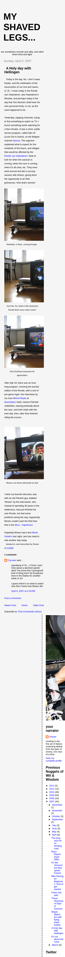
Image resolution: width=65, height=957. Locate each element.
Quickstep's (10, 402)
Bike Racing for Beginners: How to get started (57, 883)
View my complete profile (54, 759)
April (54, 834)
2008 (52, 798)
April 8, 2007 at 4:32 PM (23, 591)
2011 (52, 788)
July (54, 825)
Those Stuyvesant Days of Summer (57, 903)
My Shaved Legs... (21, 26)
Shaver (52, 736)
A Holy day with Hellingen (17, 70)
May (54, 831)
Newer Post (10, 605)
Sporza (16, 140)
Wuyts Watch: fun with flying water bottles (56, 918)
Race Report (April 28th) (56, 855)
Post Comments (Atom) (30, 611)
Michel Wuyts (19, 398)
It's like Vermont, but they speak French (57, 867)
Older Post (38, 605)
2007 (52, 801)
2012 (52, 785)
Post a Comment (12, 598)
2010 (52, 792)
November (57, 810)
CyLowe (12, 560)
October (56, 816)
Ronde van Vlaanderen (15, 156)
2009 (52, 795)
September (57, 819)
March (55, 945)
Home (24, 605)
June (55, 828)
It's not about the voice (57, 939)
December (57, 804)
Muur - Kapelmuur (24, 525)
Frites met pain (56, 893)
